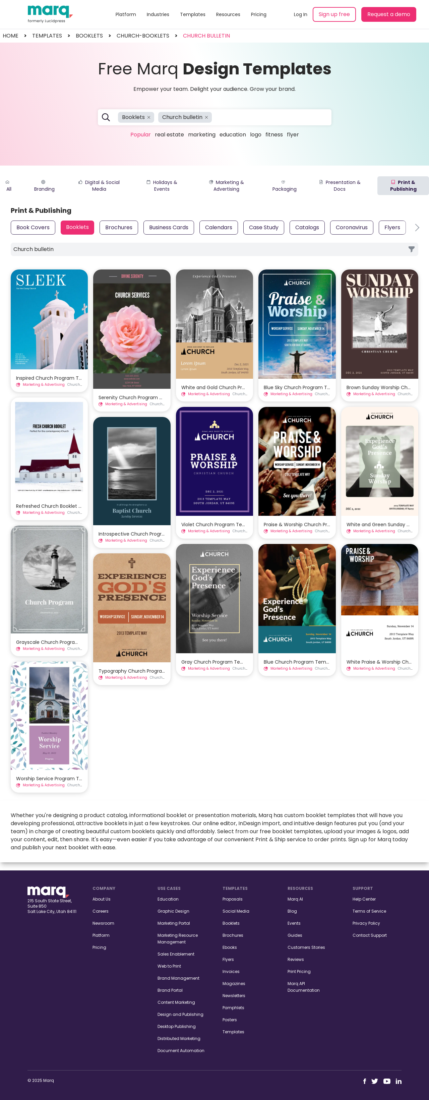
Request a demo (388, 14)
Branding (44, 186)
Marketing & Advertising (226, 185)
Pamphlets (233, 1008)
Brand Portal (170, 990)
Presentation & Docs (340, 185)
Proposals (233, 899)
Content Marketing (176, 1002)
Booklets (77, 227)
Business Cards (168, 227)
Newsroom (103, 923)
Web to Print (169, 966)
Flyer (293, 134)
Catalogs (307, 227)
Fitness (274, 134)
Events (294, 923)
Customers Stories (306, 947)
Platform (126, 14)
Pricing (258, 14)
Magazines (234, 983)
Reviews (296, 959)
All (8, 186)
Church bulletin (206, 36)
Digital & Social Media (99, 185)
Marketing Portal (174, 923)
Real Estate (169, 134)
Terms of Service (369, 911)
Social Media (236, 911)
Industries (158, 14)
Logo (255, 134)
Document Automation (181, 1050)
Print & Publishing (403, 185)
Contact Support (370, 935)
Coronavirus (352, 227)
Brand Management (178, 978)
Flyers (392, 227)
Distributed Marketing (179, 1038)
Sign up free (334, 14)
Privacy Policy (366, 923)
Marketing (202, 134)
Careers (101, 911)
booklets (89, 36)
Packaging (284, 186)
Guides (295, 935)
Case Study (264, 227)
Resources (228, 14)
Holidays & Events (161, 185)
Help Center (364, 899)
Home (10, 36)
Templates (192, 14)
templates (47, 36)
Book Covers (33, 227)
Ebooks (230, 947)
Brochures (118, 227)
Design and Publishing (180, 1014)
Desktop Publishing (177, 1026)
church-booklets (143, 36)
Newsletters (234, 995)
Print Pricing (299, 971)
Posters (230, 1020)
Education (233, 134)
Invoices (231, 971)
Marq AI (295, 899)
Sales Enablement (176, 954)
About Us (102, 899)
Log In (300, 14)
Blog (292, 911)
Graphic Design (173, 911)
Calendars (218, 227)
